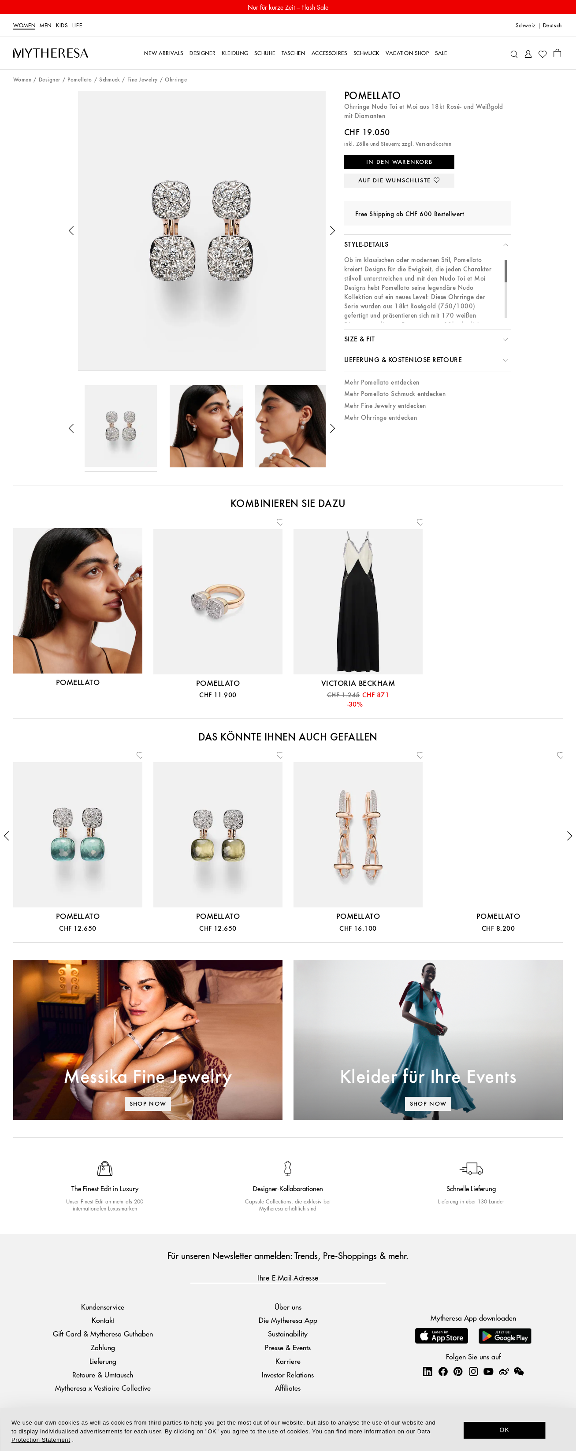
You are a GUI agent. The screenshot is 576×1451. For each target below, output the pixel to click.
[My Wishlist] (542, 53)
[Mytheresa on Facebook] (443, 1371)
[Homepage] (50, 53)
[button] (71, 231)
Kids (62, 25)
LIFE (77, 25)
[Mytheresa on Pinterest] (458, 1371)
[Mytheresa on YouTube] (488, 1371)
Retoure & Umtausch (102, 1375)
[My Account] (528, 53)
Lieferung (102, 1361)
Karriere (288, 1361)
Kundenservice (102, 1307)
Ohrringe (176, 80)
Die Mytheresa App (288, 1320)
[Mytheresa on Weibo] (503, 1371)
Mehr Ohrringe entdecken (380, 418)
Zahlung (103, 1347)
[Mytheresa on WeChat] (518, 1371)
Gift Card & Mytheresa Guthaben (103, 1334)
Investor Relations (288, 1375)
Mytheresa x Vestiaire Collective (103, 1388)
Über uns (288, 1307)
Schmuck (109, 80)
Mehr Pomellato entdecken (382, 382)
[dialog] (288, 1429)
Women (24, 25)
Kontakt (103, 1320)
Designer (49, 80)
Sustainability (288, 1334)
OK (504, 1429)
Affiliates (288, 1388)
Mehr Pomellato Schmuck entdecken (395, 394)
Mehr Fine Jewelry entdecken (385, 406)
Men (46, 25)
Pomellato (79, 80)
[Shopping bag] (557, 52)
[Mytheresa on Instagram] (473, 1371)
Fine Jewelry (142, 80)
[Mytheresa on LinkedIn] (427, 1371)
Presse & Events (288, 1347)
